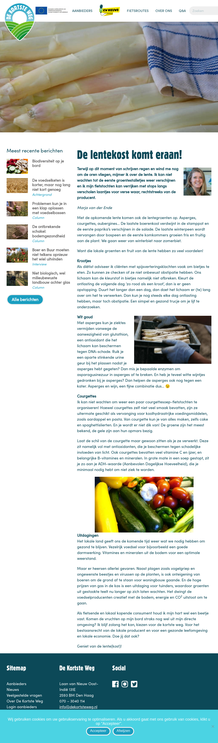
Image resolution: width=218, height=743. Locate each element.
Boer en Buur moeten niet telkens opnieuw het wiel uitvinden (50, 255)
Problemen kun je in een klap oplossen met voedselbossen (49, 208)
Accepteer (98, 731)
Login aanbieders (22, 706)
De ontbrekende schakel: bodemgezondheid (48, 231)
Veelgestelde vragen (24, 695)
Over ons (163, 10)
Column (38, 217)
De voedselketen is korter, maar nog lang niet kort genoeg (51, 185)
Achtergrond (42, 194)
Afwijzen (123, 731)
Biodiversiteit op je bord (48, 163)
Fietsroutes (138, 10)
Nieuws (109, 12)
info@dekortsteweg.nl (78, 706)
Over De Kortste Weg (25, 701)
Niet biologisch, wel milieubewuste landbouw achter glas (51, 278)
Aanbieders (82, 10)
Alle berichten (25, 299)
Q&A (182, 10)
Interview (39, 264)
